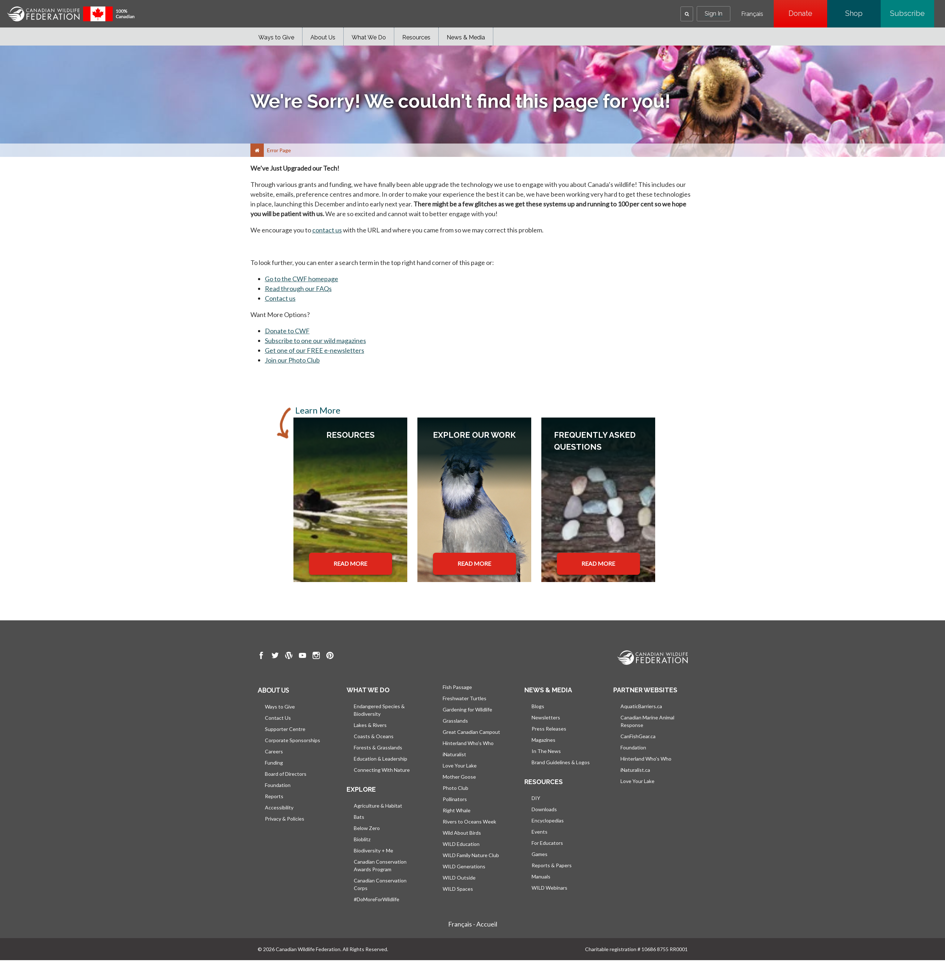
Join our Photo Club (292, 360)
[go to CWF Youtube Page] (302, 656)
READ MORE (350, 563)
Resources (416, 37)
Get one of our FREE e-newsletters (314, 350)
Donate (808, 13)
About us (273, 690)
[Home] (257, 150)
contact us (327, 230)
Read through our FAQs (298, 288)
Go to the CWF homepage (301, 279)
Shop (863, 13)
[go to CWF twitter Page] (275, 656)
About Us (322, 37)
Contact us (280, 298)
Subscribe (912, 13)
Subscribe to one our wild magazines (315, 341)
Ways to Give (276, 37)
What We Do (369, 37)
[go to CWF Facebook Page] (261, 656)
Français (752, 14)
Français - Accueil (472, 924)
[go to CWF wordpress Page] (288, 656)
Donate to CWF (287, 331)
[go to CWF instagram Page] (316, 656)
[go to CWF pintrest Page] (330, 656)
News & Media (466, 37)
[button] (686, 14)
